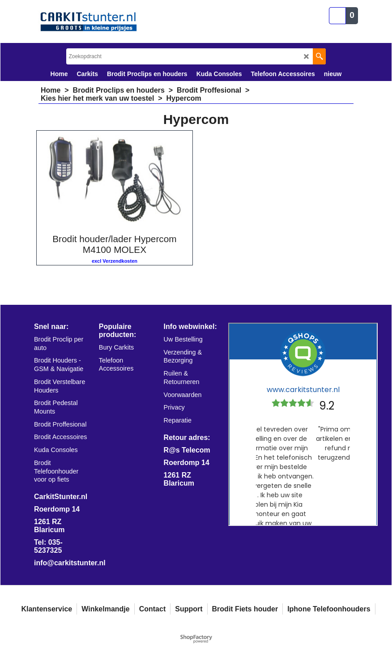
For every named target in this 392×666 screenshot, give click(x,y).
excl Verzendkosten (114, 261)
